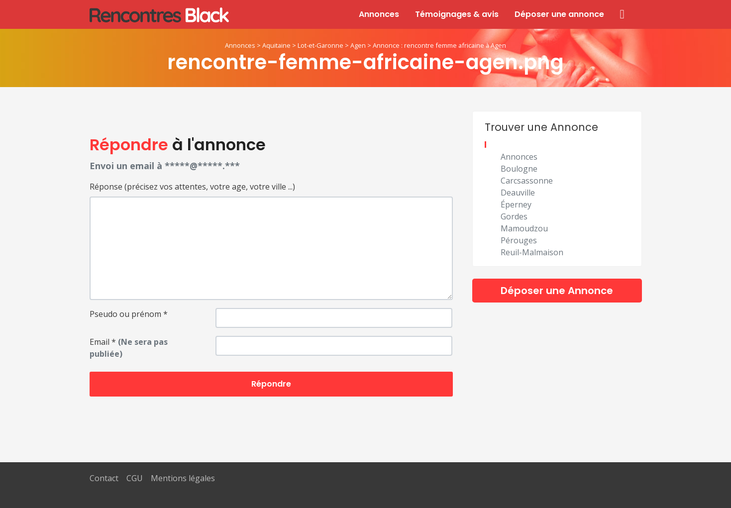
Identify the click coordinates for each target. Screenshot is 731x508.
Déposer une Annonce (557, 291)
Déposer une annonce (559, 14)
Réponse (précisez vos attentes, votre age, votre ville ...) (192, 186)
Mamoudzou (524, 228)
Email (129, 347)
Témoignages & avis (457, 14)
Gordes (514, 216)
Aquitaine (276, 45)
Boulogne (519, 168)
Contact (104, 478)
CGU (134, 478)
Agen (358, 45)
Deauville (518, 192)
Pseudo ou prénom (129, 313)
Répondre (271, 384)
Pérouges (519, 240)
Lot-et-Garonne (320, 45)
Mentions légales (183, 478)
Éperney (516, 204)
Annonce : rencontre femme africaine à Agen (439, 45)
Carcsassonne (527, 180)
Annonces (379, 14)
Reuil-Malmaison (532, 252)
